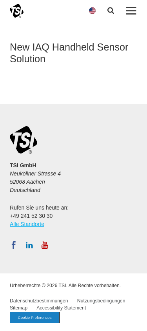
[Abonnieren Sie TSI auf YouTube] (45, 245)
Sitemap (18, 308)
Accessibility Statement (61, 308)
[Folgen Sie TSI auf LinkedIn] (29, 245)
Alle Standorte (27, 224)
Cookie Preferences (35, 317)
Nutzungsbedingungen (101, 301)
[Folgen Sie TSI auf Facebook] (14, 245)
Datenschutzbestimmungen (39, 301)
